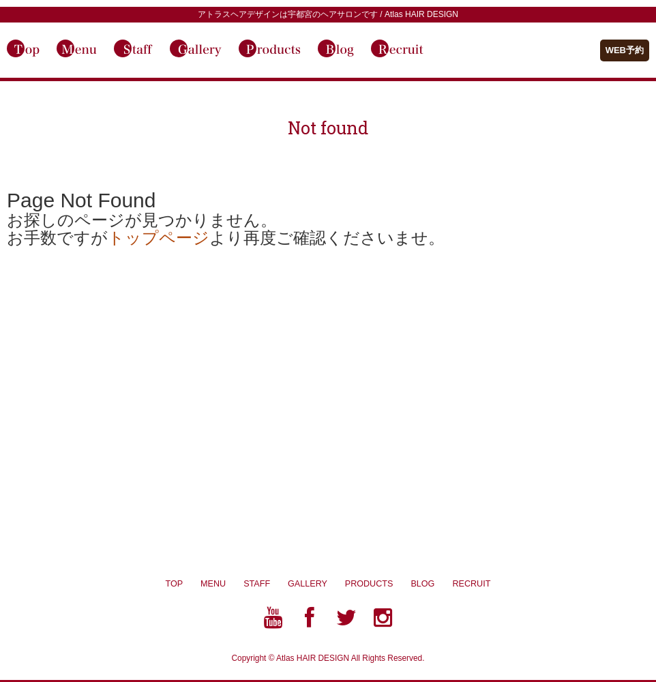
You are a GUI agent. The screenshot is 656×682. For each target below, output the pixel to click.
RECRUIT (471, 584)
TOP (174, 584)
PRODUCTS (378, 584)
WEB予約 (625, 50)
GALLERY (316, 584)
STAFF (256, 584)
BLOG (431, 584)
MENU (213, 584)
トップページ (158, 237)
